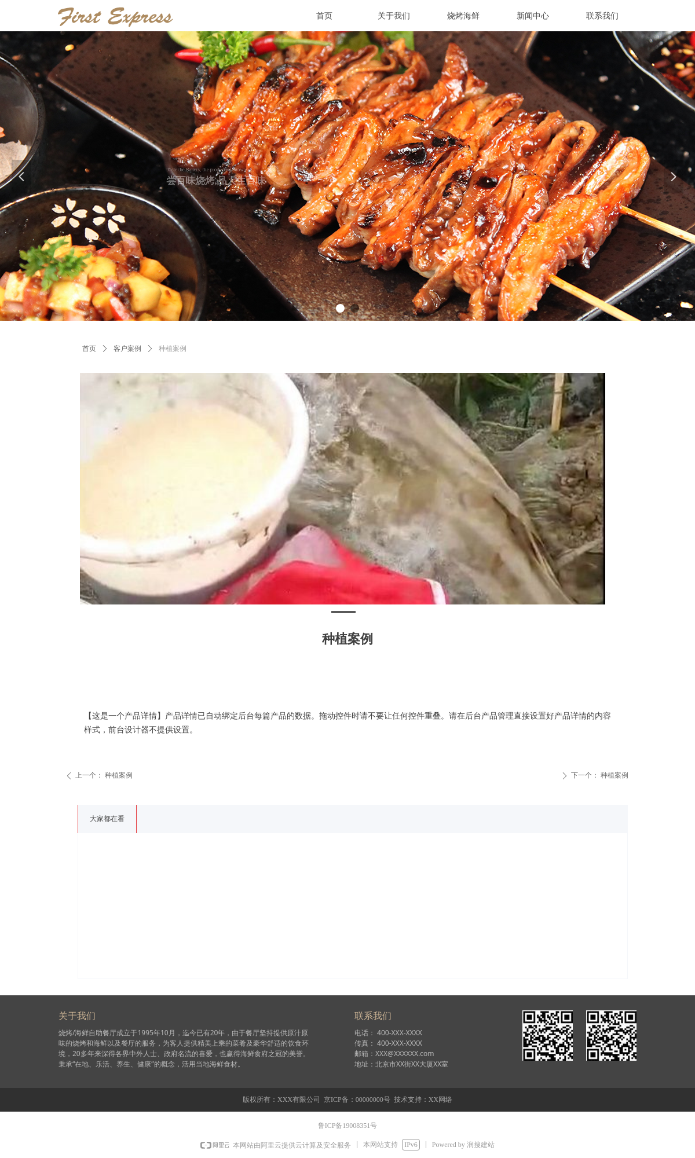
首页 (89, 349)
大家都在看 (107, 819)
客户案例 (127, 349)
